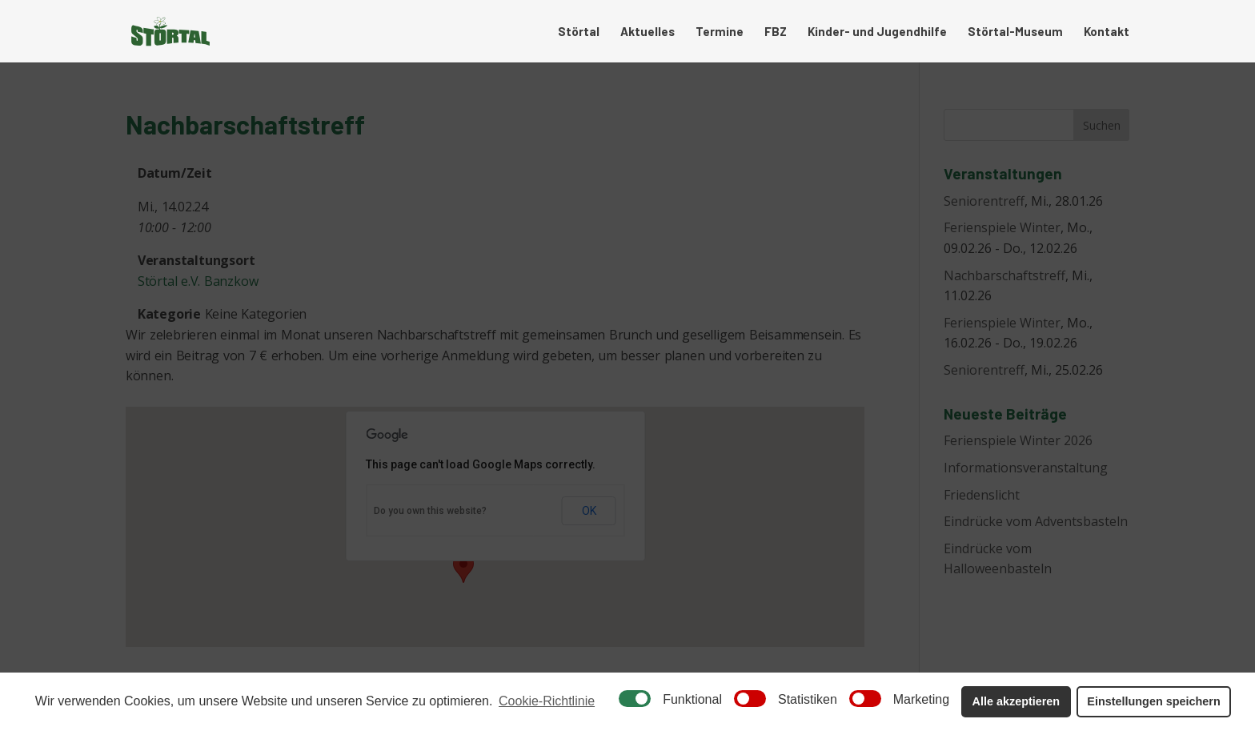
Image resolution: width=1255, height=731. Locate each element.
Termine (720, 32)
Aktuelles (647, 32)
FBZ (775, 32)
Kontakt (1106, 32)
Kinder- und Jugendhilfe (877, 32)
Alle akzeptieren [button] (1016, 701)
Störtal (578, 32)
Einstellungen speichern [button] (1153, 701)
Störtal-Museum (1015, 32)
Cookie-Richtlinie (547, 701)
